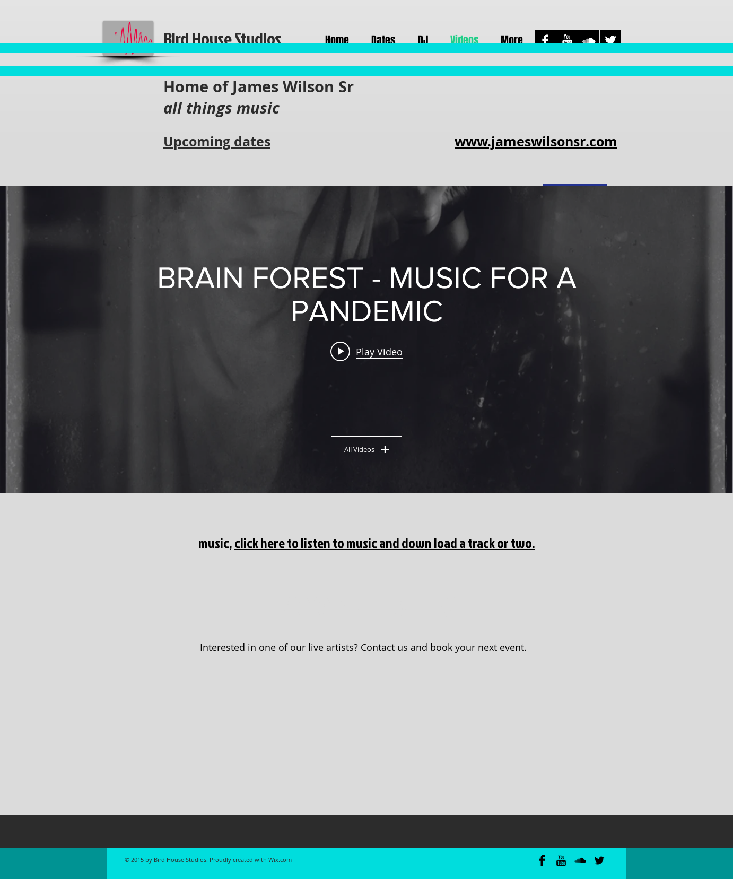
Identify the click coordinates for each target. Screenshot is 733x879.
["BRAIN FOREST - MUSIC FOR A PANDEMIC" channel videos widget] (366, 339)
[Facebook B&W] (545, 40)
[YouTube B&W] (567, 40)
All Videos (366, 449)
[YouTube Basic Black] (561, 860)
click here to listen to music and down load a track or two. (384, 542)
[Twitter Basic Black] (599, 860)
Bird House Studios (222, 38)
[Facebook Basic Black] (542, 860)
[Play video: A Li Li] (366, 351)
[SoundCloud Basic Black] (580, 860)
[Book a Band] (366, 603)
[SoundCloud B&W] (588, 40)
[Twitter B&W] (610, 40)
